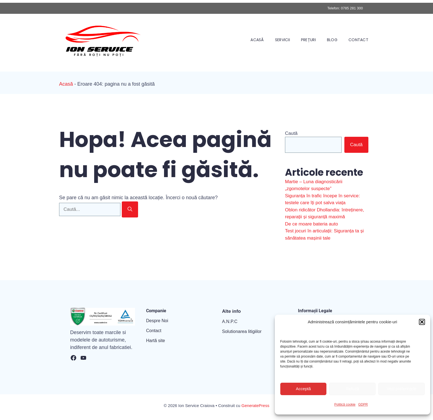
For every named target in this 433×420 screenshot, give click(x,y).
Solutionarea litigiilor (242, 331)
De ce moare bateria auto (311, 224)
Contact (358, 40)
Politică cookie (345, 404)
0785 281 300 (352, 8)
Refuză (352, 388)
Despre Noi (157, 320)
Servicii (282, 40)
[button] (422, 322)
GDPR (363, 404)
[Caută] (130, 209)
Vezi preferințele (401, 388)
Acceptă (303, 388)
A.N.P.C (229, 321)
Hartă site (155, 340)
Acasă (257, 40)
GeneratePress (255, 405)
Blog (332, 40)
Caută (291, 133)
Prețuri (308, 40)
